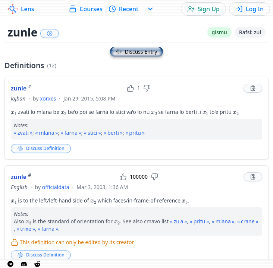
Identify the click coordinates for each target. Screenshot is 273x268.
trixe (25, 228)
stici (92, 132)
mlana (46, 132)
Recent (124, 9)
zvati (23, 132)
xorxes (48, 98)
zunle (21, 88)
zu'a (178, 221)
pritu (135, 132)
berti (113, 132)
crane (248, 221)
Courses (85, 9)
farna (71, 132)
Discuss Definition (41, 148)
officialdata (55, 187)
